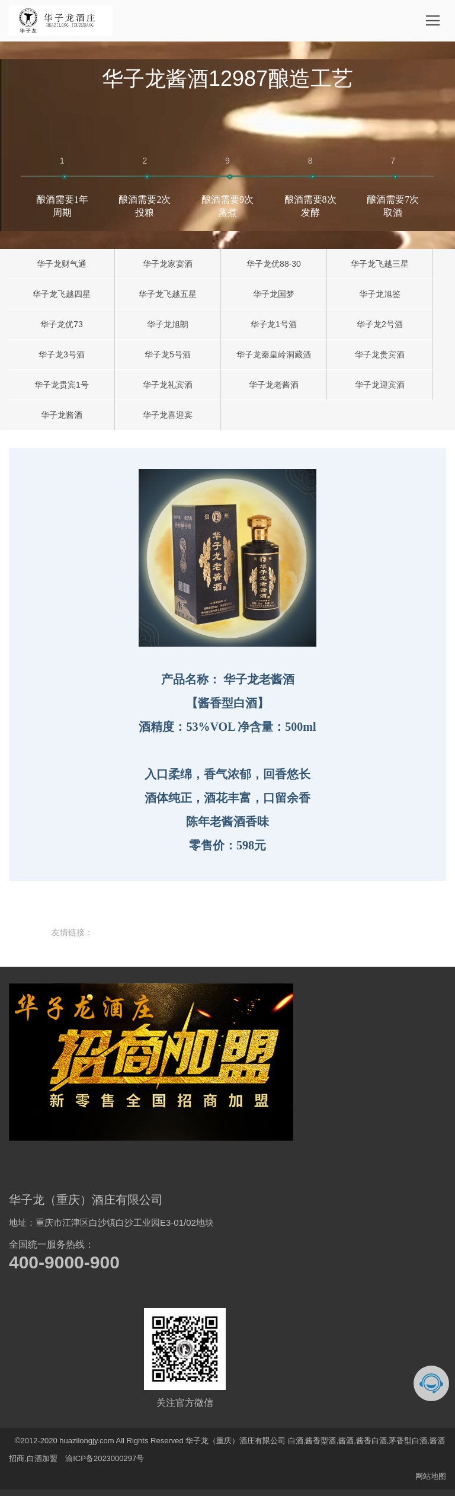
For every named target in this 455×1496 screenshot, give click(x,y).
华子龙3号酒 (62, 354)
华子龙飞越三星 (380, 263)
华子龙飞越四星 (62, 294)
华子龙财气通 (61, 263)
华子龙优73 (61, 324)
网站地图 (430, 1476)
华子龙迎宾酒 (380, 384)
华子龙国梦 (273, 294)
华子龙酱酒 (61, 415)
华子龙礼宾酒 (168, 384)
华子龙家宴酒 (168, 263)
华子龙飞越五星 (168, 294)
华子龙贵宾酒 (380, 354)
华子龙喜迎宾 (168, 415)
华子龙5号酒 (168, 354)
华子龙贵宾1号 (61, 384)
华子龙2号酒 (380, 324)
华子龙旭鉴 (379, 294)
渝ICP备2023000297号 (104, 1458)
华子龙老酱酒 (274, 384)
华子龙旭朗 (167, 324)
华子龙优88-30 (273, 263)
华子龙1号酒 (274, 324)
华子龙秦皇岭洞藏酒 (273, 354)
